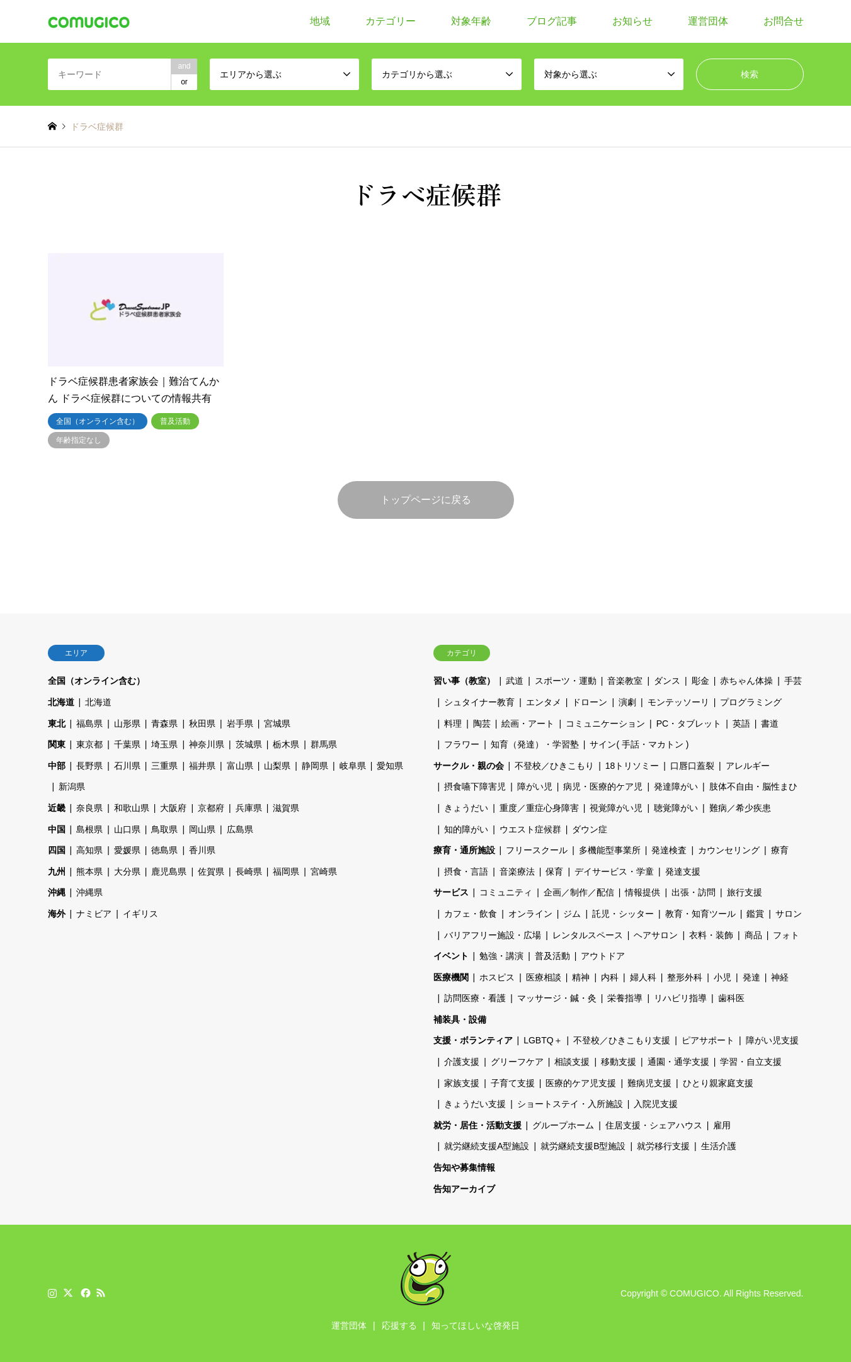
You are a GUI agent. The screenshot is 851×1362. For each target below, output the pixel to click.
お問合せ (783, 21)
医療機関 (451, 977)
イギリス (140, 914)
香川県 (202, 850)
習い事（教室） (464, 681)
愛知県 (390, 766)
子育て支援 (513, 1083)
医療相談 (543, 977)
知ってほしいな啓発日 (475, 1325)
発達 (751, 977)
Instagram (52, 1292)
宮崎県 (324, 871)
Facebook (84, 1292)
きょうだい (466, 808)
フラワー (461, 744)
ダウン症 (589, 829)
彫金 (700, 681)
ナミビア (93, 914)
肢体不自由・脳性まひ (753, 786)
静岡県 (315, 766)
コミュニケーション (605, 723)
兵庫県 (249, 808)
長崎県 (249, 871)
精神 (581, 977)
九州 (57, 871)
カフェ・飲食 (470, 914)
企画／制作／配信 (579, 892)
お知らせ (632, 21)
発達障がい (676, 786)
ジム (572, 914)
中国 (57, 829)
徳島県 (164, 850)
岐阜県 (353, 766)
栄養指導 (625, 998)
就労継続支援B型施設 (582, 1146)
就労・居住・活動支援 (477, 1125)
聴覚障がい (676, 808)
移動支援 (618, 1062)
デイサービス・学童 (614, 871)
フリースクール (537, 850)
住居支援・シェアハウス (653, 1125)
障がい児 (534, 786)
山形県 (127, 723)
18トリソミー (632, 766)
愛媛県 (127, 850)
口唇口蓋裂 (692, 766)
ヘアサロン (656, 935)
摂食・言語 (466, 871)
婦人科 (643, 977)
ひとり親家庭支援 (718, 1083)
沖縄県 (89, 892)
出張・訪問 (693, 892)
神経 (780, 977)
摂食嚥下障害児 (475, 786)
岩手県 (240, 723)
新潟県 (72, 786)
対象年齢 (471, 21)
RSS (100, 1292)
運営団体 (708, 21)
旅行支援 (744, 892)
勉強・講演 (501, 956)
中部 (57, 766)
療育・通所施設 (464, 850)
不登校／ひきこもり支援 (621, 1040)
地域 (320, 21)
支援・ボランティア (473, 1040)
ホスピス (497, 977)
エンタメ (543, 702)
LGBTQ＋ (542, 1040)
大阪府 (173, 808)
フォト (786, 935)
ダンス (667, 681)
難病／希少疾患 (740, 808)
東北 (57, 723)
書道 (770, 723)
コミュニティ (505, 892)
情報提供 (642, 892)
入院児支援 (656, 1104)
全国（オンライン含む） (96, 681)
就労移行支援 (663, 1146)
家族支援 (461, 1083)
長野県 (89, 766)
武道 (514, 681)
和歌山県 (131, 808)
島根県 (89, 829)
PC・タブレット (688, 723)
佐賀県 (211, 871)
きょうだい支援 (475, 1104)
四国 (57, 850)
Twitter (68, 1292)
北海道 (61, 702)
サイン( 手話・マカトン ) (639, 744)
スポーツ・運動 (566, 681)
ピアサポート (708, 1040)
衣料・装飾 (711, 935)
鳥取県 (164, 829)
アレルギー (748, 766)
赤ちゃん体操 (746, 681)
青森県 (164, 723)
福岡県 (286, 871)
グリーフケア (517, 1062)
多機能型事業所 (610, 850)
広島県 (240, 829)
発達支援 (682, 871)
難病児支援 (649, 1083)
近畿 (57, 808)
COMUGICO (694, 1293)
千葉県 (127, 744)
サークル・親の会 (468, 766)
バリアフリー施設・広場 (492, 935)
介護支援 (461, 1062)
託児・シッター (623, 914)
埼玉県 (164, 744)
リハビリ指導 (680, 998)
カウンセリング (729, 850)
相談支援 (572, 1062)
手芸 (793, 681)
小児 (722, 977)
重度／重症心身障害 (539, 808)
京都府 (211, 808)
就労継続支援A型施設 (486, 1146)
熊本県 (89, 871)
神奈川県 (206, 744)
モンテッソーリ (678, 702)
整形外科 (684, 977)
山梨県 (277, 766)
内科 (610, 977)
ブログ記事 (552, 21)
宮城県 (277, 723)
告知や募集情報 (464, 1167)
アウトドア (603, 956)
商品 (753, 935)
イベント (451, 956)
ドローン (589, 702)
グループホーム (563, 1125)
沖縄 (57, 892)
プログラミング (751, 702)
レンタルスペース (587, 935)
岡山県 (202, 829)
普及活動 (552, 956)
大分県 (127, 871)
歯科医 (731, 998)
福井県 (202, 766)
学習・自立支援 (751, 1062)
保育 (554, 871)
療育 (780, 850)
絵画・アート (527, 723)
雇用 (722, 1125)
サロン (788, 914)
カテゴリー (390, 21)
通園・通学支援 (678, 1062)
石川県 (127, 766)
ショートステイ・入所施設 (570, 1104)
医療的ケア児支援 (580, 1083)
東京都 (89, 744)
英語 (741, 723)
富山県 (240, 766)
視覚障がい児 (616, 808)
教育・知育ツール (700, 914)
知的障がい (466, 829)
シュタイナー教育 (479, 702)
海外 (57, 914)
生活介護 (718, 1146)
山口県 (127, 829)
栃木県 (286, 744)
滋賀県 (286, 808)
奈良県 (89, 808)
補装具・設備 (459, 1019)
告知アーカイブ (464, 1189)
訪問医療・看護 (475, 998)
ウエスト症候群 (530, 829)
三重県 (164, 766)
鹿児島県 (168, 871)
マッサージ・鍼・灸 (557, 998)
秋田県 (202, 723)
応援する (399, 1325)
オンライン (530, 914)
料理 (453, 723)
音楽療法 (517, 871)
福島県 (89, 723)
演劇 (627, 702)
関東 (57, 744)
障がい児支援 (772, 1040)
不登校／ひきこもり (554, 766)
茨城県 (249, 744)
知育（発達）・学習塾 (535, 744)
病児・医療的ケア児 (603, 786)
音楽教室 (625, 681)
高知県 (89, 850)
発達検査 (669, 850)
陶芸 (482, 723)
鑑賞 (755, 914)
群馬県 (324, 744)
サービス (451, 892)
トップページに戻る (425, 499)
